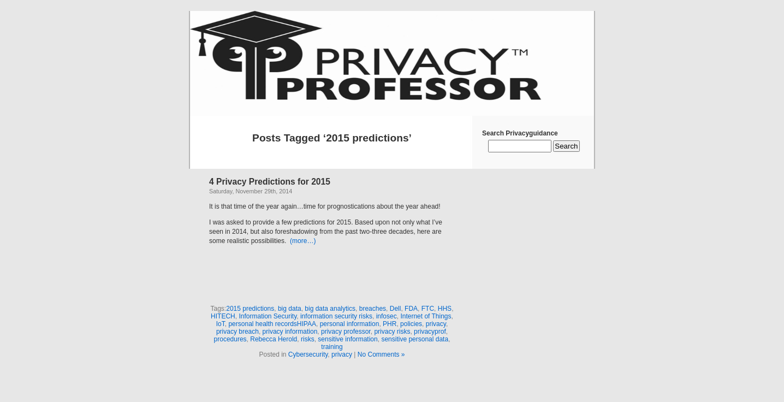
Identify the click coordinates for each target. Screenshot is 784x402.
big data (289, 308)
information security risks (336, 316)
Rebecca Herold (273, 339)
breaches (372, 308)
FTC (427, 308)
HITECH (223, 316)
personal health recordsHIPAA (272, 324)
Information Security (267, 316)
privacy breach (237, 331)
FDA (411, 308)
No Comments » (381, 354)
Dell (395, 308)
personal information (349, 324)
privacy (436, 324)
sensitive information (347, 339)
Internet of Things (425, 316)
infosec (386, 316)
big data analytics (330, 308)
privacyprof (430, 331)
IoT (220, 324)
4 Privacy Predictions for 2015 (269, 181)
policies (411, 324)
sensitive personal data (414, 339)
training (331, 347)
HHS (445, 308)
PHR (389, 324)
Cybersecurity (308, 354)
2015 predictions (250, 308)
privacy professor (346, 331)
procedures (230, 339)
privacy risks (392, 331)
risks (307, 339)
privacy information (290, 331)
